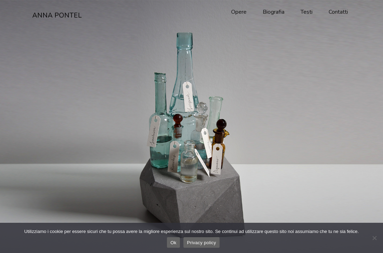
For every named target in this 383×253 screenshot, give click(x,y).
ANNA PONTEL (57, 15)
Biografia (273, 12)
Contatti (338, 12)
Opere (239, 12)
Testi (307, 12)
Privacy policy (201, 242)
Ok (173, 242)
